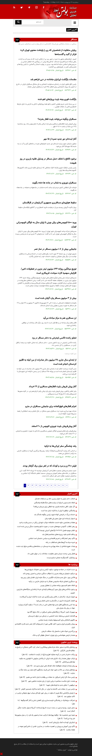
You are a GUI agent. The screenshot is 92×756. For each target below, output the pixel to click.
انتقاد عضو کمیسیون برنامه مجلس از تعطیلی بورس (57, 585)
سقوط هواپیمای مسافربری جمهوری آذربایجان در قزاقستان (49, 203)
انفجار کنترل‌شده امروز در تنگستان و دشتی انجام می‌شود (55, 600)
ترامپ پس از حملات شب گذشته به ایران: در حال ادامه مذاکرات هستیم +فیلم (45, 689)
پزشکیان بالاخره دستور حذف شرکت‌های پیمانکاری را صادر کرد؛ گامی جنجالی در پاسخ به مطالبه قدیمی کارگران (45, 649)
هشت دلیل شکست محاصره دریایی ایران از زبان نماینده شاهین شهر (48, 681)
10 (59, 485)
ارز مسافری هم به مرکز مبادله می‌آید (59, 318)
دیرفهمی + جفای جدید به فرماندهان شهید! (57, 685)
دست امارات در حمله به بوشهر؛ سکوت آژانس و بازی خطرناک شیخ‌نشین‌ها (50, 569)
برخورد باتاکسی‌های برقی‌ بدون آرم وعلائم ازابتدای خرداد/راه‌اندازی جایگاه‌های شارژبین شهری (46, 591)
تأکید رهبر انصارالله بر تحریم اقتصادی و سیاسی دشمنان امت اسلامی (51, 538)
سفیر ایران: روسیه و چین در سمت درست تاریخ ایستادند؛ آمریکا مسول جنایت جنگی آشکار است (46, 709)
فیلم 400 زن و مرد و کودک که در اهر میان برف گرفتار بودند (49, 466)
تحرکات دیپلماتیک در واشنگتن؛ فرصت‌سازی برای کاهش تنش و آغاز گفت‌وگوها (46, 702)
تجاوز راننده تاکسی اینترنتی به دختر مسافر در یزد (54, 338)
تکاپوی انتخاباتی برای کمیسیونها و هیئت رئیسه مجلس (56, 620)
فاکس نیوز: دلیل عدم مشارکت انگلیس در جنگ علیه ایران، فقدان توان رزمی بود (48, 577)
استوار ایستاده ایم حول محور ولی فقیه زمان (60, 518)
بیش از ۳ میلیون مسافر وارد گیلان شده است (55, 298)
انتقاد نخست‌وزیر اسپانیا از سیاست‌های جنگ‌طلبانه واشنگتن (54, 502)
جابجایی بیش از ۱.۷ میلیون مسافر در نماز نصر (55, 249)
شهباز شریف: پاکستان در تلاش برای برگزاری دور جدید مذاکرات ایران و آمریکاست (47, 596)
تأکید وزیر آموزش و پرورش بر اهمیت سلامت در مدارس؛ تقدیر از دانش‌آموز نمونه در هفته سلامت (46, 728)
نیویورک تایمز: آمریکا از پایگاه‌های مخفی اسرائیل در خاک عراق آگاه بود (51, 612)
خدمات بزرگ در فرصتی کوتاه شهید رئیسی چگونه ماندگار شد (54, 514)
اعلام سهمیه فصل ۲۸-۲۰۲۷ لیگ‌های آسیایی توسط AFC (55, 530)
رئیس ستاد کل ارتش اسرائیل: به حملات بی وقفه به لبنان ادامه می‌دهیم (47, 677)
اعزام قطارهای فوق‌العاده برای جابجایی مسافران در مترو (50, 406)
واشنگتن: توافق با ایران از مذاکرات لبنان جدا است (58, 510)
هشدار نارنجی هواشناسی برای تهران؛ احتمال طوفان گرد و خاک (54, 635)
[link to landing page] (64, 11)
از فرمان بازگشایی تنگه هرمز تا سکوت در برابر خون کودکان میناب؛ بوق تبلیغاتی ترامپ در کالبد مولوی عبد (45, 695)
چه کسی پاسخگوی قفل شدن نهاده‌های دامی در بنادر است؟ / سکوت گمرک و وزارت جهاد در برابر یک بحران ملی (46, 606)
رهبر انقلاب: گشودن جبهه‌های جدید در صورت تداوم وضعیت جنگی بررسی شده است (46, 526)
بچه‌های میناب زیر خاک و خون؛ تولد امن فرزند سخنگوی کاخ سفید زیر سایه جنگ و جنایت (47, 672)
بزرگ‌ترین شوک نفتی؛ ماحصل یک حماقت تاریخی (58, 631)
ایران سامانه (62, 750)
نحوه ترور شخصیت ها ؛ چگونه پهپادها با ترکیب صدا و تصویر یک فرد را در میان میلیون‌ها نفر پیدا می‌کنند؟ (45, 717)
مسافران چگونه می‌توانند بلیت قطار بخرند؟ (57, 119)
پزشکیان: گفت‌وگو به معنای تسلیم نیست (61, 557)
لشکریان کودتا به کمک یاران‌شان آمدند (59, 722)
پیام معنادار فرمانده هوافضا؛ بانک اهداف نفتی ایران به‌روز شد (51, 666)
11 (63, 485)
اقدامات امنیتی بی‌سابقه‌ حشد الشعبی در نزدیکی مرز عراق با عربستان (51, 616)
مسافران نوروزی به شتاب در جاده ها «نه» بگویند (54, 183)
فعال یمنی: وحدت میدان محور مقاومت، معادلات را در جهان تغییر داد (51, 553)
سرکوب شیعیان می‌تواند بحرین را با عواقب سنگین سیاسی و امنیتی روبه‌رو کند (49, 573)
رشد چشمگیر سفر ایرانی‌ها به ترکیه (60, 446)
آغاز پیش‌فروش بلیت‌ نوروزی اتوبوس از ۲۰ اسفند (53, 426)
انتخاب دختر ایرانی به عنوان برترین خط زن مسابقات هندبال (55, 498)
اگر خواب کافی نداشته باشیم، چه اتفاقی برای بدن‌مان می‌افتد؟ (54, 506)
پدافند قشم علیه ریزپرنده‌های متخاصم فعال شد (58, 534)
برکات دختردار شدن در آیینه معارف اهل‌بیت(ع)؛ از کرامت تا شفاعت (48, 654)
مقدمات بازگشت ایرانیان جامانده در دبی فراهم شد (53, 79)
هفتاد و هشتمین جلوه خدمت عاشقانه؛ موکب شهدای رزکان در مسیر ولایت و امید (47, 522)
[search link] (18, 22)
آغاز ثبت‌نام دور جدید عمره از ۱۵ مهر (59, 139)
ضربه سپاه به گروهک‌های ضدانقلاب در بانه (60, 542)
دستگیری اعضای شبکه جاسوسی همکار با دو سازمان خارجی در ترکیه (52, 581)
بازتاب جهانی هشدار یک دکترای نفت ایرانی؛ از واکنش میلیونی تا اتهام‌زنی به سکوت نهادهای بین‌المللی (47, 660)
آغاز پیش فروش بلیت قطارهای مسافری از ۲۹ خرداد (52, 387)
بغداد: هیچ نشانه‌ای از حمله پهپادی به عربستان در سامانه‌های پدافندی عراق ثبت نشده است (45, 548)
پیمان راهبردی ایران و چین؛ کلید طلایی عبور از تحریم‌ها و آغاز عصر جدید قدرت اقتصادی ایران (45, 626)
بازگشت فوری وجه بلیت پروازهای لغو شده (57, 99)
